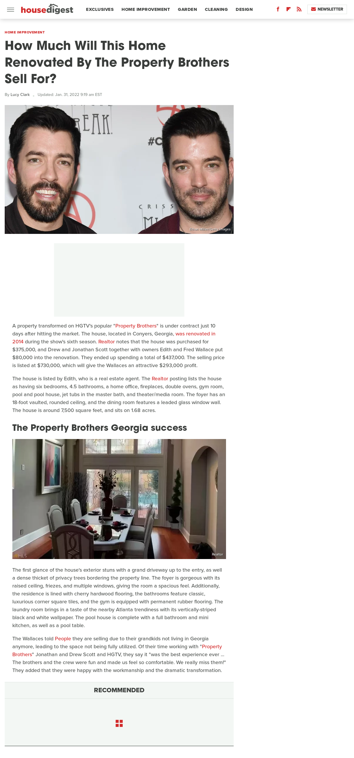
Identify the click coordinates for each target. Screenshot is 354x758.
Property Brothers (135, 326)
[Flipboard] (288, 10)
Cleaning (216, 9)
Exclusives (100, 9)
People (63, 638)
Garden (187, 9)
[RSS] (299, 10)
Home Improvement (146, 9)
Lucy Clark (20, 95)
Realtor (106, 341)
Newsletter (327, 9)
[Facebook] (278, 10)
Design (244, 9)
